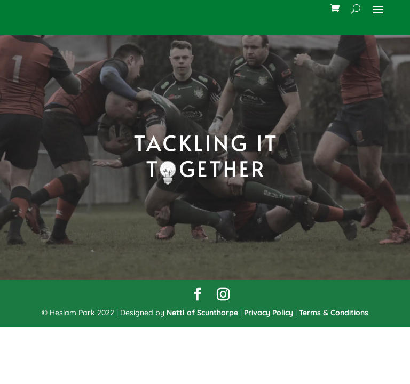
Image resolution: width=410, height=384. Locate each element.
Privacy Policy (268, 312)
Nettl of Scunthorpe (202, 312)
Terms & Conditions (333, 312)
